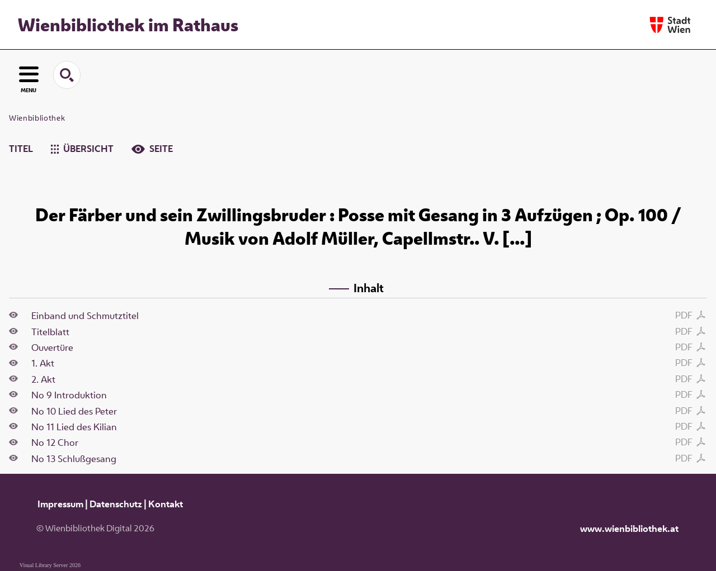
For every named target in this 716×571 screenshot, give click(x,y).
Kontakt (165, 504)
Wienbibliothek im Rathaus (128, 24)
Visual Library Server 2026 (50, 565)
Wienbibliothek (37, 118)
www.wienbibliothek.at (629, 528)
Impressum (60, 504)
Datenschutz (116, 504)
